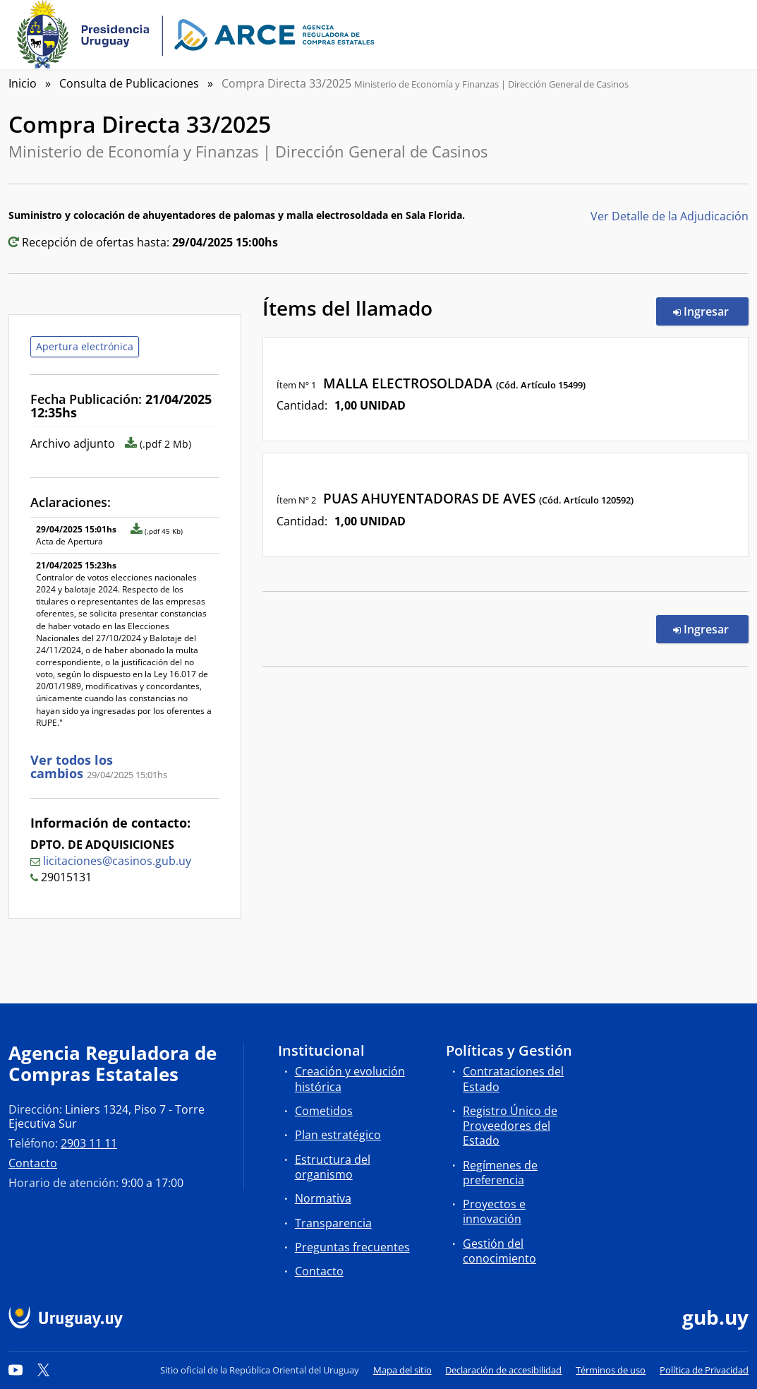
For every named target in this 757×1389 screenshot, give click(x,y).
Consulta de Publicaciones (129, 83)
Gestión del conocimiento (499, 1251)
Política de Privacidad (704, 1370)
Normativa (323, 1198)
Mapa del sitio (402, 1370)
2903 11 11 (89, 1143)
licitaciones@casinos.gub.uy (117, 861)
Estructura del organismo (332, 1167)
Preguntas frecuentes (352, 1247)
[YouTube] (15, 1370)
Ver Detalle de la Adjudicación (670, 216)
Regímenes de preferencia (500, 1172)
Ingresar (711, 310)
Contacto (32, 1163)
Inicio (22, 83)
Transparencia (333, 1223)
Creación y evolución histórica (350, 1078)
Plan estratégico (338, 1135)
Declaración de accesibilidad (503, 1370)
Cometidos (324, 1111)
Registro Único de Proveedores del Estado (510, 1125)
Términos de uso (611, 1370)
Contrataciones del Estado (513, 1078)
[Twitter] (44, 1370)
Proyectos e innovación (494, 1211)
